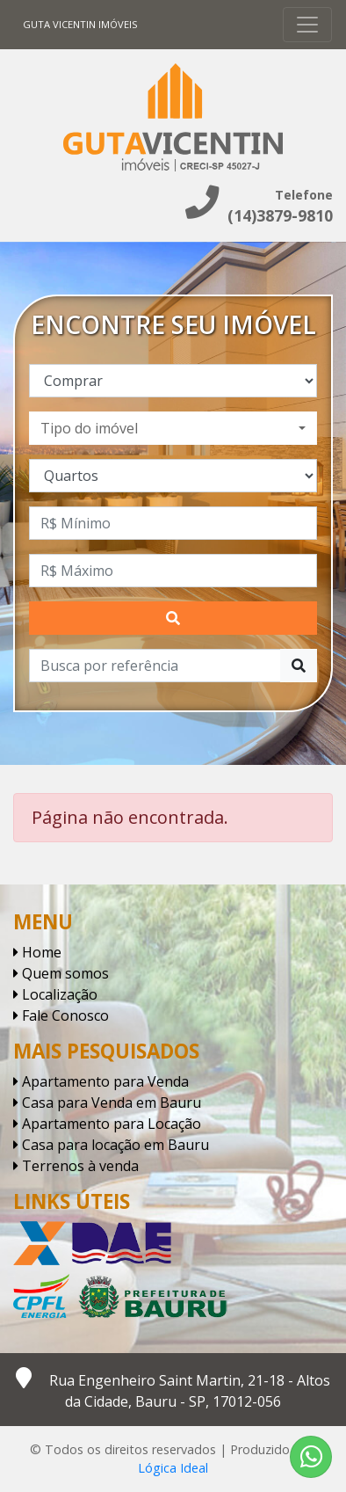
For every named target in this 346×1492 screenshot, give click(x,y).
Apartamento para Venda (101, 1081)
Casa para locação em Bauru (111, 1144)
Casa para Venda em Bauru (107, 1102)
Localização (55, 994)
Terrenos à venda (76, 1165)
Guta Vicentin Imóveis (80, 24)
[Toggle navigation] (307, 24)
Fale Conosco (61, 1015)
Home (37, 952)
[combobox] (173, 428)
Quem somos (61, 973)
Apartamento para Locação (107, 1123)
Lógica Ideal (173, 1467)
